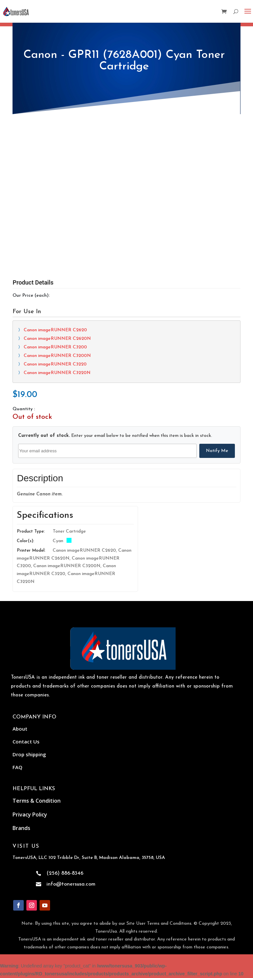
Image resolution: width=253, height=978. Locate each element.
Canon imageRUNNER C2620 (55, 330)
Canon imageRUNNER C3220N (57, 372)
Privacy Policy (30, 814)
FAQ (17, 767)
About (20, 728)
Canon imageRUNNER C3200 (55, 347)
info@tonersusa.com (71, 884)
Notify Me (217, 450)
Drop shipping (29, 754)
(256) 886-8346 (64, 873)
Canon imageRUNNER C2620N (57, 338)
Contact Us (26, 741)
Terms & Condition (37, 800)
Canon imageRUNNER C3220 (55, 364)
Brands (21, 828)
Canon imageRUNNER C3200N (57, 355)
